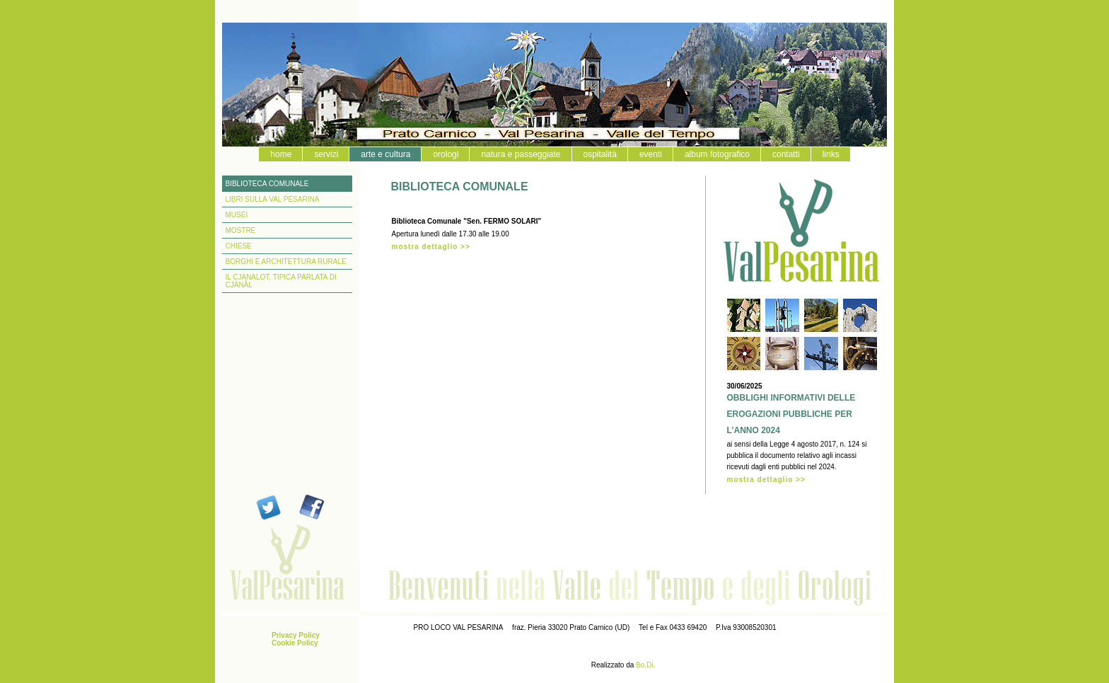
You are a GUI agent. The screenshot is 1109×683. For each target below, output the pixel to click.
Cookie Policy (295, 643)
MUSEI (237, 215)
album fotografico (717, 154)
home (280, 154)
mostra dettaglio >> (431, 247)
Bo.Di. (645, 665)
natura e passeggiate (520, 154)
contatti (786, 154)
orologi (445, 154)
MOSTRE (241, 230)
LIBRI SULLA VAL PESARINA (273, 199)
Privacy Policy (296, 635)
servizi (326, 154)
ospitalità (600, 154)
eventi (650, 154)
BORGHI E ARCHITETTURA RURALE (286, 261)
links (831, 154)
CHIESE (239, 246)
